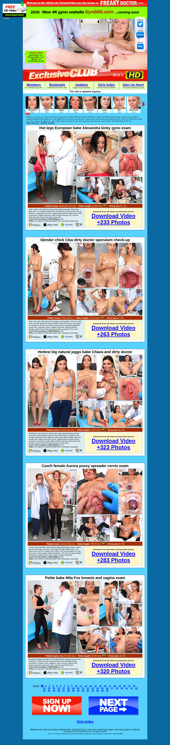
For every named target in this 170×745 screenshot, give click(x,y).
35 (102, 688)
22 (134, 686)
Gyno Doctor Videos (122, 729)
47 (64, 691)
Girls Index (106, 85)
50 (78, 691)
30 (78, 688)
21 (129, 686)
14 (95, 686)
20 (124, 686)
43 (44, 691)
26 (59, 688)
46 (59, 691)
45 (54, 691)
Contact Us (136, 729)
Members (34, 85)
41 (131, 688)
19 (120, 686)
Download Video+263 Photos (113, 331)
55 (102, 691)
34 (97, 688)
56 (107, 691)
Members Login (36, 729)
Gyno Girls (92, 729)
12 (86, 686)
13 (90, 686)
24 (49, 688)
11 (81, 686)
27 (64, 688)
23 (44, 688)
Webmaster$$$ (117, 733)
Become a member (50, 729)
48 (68, 691)
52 (88, 691)
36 (107, 688)
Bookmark (57, 85)
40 (127, 688)
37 (112, 688)
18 (115, 686)
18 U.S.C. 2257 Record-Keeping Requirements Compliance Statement (69, 733)
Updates (81, 85)
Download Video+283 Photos (113, 557)
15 (100, 686)
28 (68, 688)
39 (122, 688)
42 (136, 688)
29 (73, 688)
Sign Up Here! (133, 85)
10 (76, 686)
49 (73, 691)
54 (97, 691)
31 (83, 688)
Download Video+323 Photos (113, 444)
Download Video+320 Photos (113, 668)
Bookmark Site (64, 729)
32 (88, 688)
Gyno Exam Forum (79, 729)
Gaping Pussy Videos (105, 729)
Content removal (97, 733)
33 (93, 688)
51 (83, 691)
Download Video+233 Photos (113, 219)
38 (117, 688)
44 (49, 691)
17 (110, 686)
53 (93, 691)
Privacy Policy (107, 733)
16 (105, 686)
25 (54, 688)
